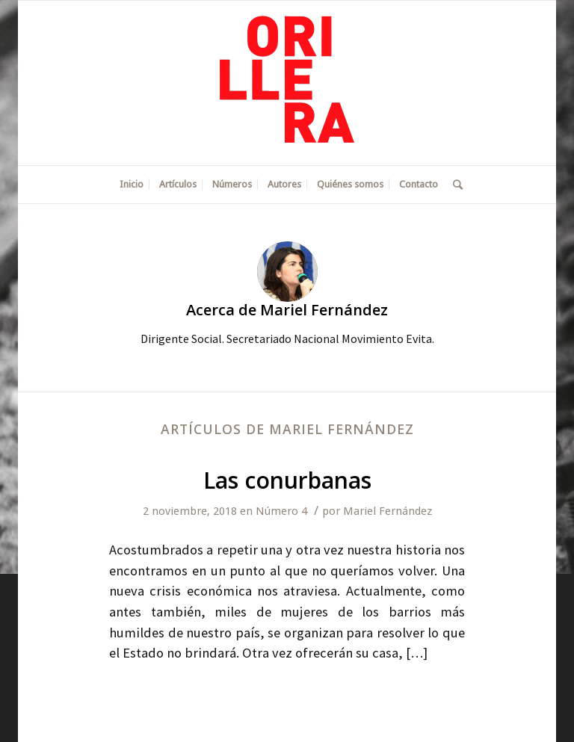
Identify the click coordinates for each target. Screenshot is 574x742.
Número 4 (281, 511)
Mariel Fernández (387, 511)
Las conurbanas (287, 480)
